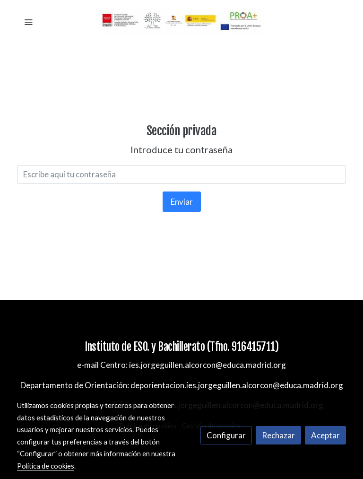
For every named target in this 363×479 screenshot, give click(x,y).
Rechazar (278, 435)
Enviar (182, 202)
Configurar (226, 435)
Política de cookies (45, 466)
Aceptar (325, 435)
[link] (181, 21)
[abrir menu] (28, 21)
